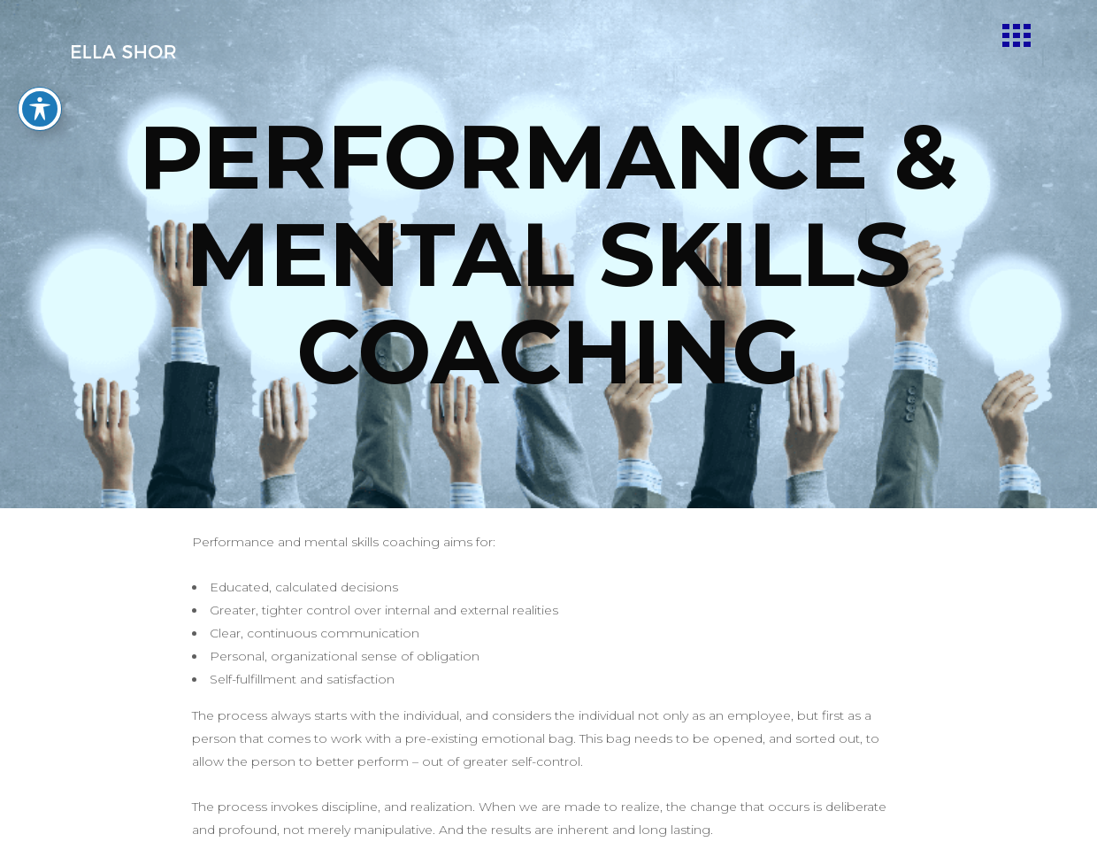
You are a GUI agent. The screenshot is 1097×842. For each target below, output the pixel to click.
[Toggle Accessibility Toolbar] (40, 85)
